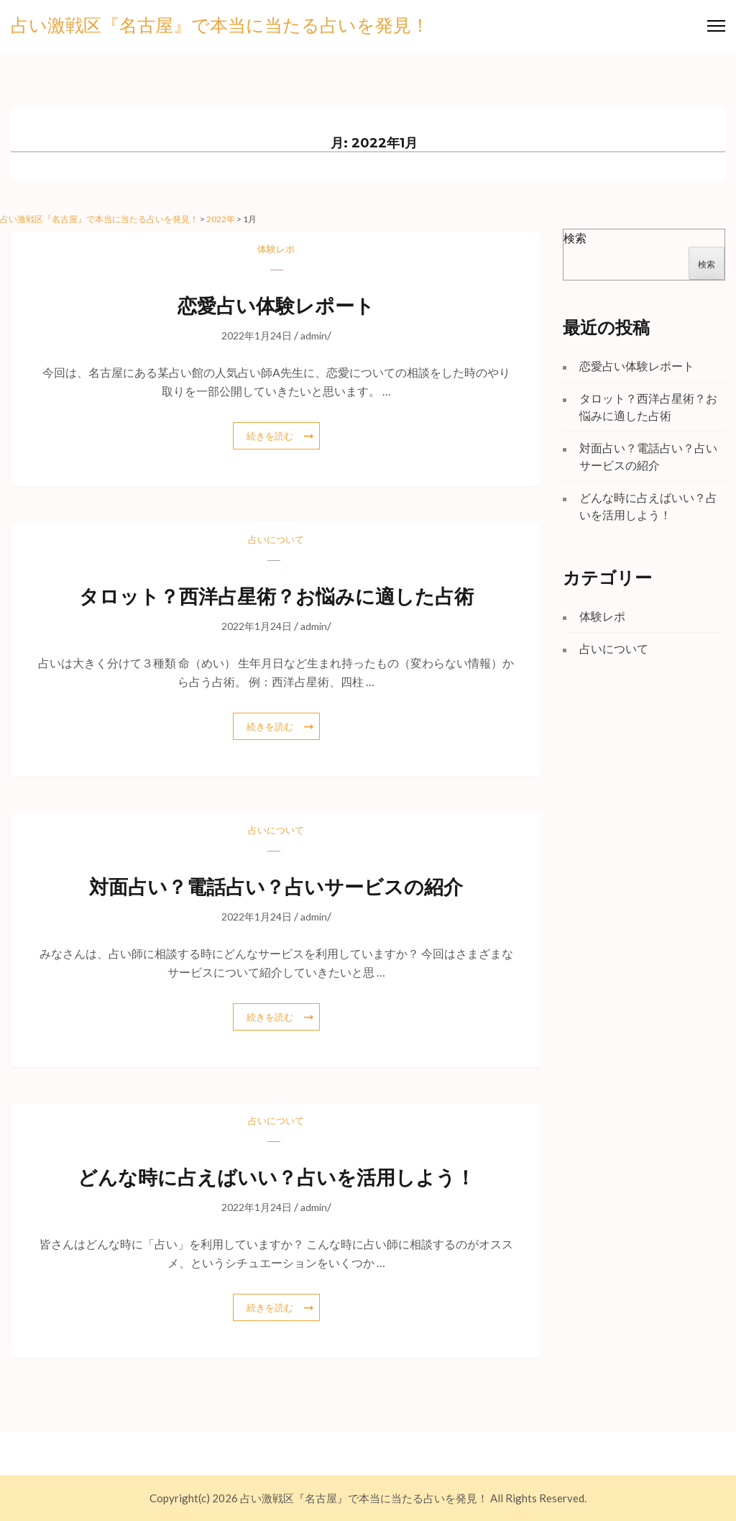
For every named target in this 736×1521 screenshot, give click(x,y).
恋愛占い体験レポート (276, 306)
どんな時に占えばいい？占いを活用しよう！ (276, 1177)
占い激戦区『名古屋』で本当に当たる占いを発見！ (220, 26)
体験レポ (276, 249)
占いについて (276, 539)
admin (313, 335)
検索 (575, 238)
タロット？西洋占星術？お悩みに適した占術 (276, 596)
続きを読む (270, 436)
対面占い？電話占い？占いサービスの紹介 (276, 887)
